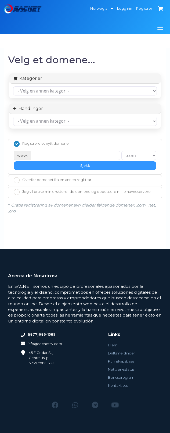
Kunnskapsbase (121, 361)
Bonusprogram (121, 377)
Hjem (112, 345)
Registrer (144, 8)
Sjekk (85, 165)
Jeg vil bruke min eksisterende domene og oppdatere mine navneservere (82, 192)
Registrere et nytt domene (41, 144)
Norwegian (101, 8)
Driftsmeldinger (121, 353)
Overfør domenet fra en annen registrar (52, 180)
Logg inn (124, 8)
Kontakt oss (118, 385)
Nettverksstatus (121, 369)
